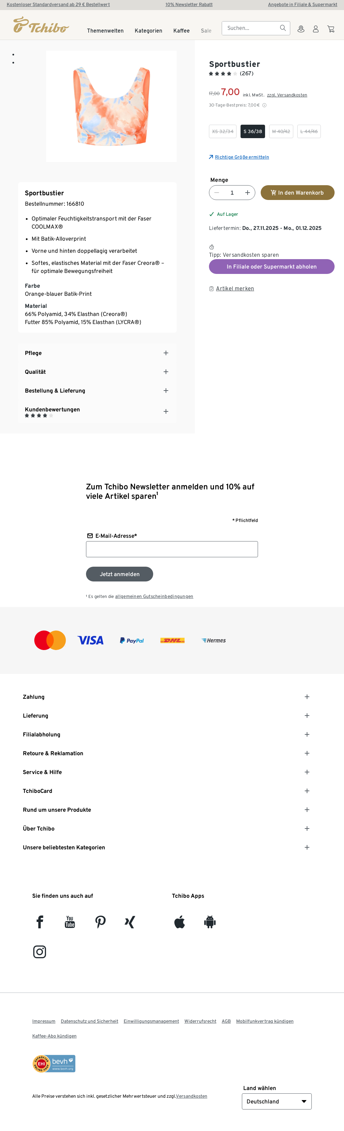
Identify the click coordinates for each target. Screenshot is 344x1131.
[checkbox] (222, 131)
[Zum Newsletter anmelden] (119, 574)
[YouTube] (70, 925)
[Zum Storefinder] (301, 33)
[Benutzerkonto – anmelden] (316, 33)
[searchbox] (250, 28)
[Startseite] (41, 24)
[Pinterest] (100, 925)
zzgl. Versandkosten (287, 94)
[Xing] (130, 925)
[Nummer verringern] (216, 192)
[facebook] (39, 925)
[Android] (209, 925)
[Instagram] (39, 955)
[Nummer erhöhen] (247, 192)
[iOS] (179, 925)
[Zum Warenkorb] (332, 32)
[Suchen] (282, 28)
